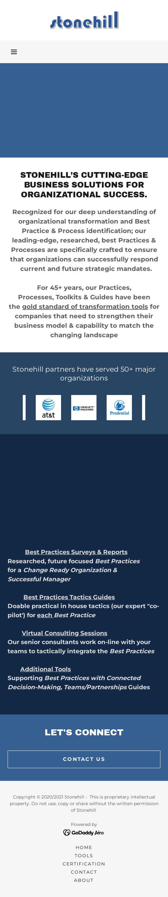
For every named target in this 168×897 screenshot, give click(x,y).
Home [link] (84, 847)
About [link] (84, 880)
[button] (14, 51)
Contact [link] (84, 872)
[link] (84, 20)
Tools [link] (84, 855)
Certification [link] (84, 864)
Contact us (84, 759)
